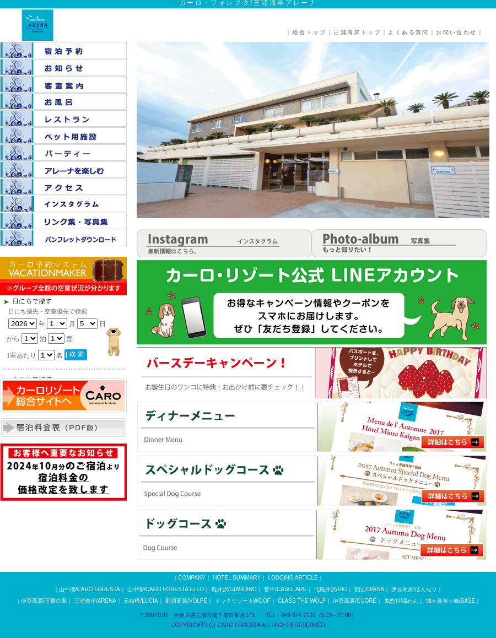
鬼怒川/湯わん (401, 601)
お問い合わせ (456, 32)
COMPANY (192, 578)
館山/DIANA (369, 589)
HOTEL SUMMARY (237, 578)
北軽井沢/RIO (331, 589)
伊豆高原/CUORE (354, 601)
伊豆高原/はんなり (414, 589)
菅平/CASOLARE (285, 589)
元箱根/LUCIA (140, 601)
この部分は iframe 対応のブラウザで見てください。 (82, 336)
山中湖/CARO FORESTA (89, 589)
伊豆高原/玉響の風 (44, 601)
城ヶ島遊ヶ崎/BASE (450, 601)
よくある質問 (408, 32)
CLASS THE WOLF (302, 601)
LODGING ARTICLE (292, 578)
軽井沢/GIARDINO (234, 589)
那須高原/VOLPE (186, 601)
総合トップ (310, 32)
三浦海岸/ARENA (95, 601)
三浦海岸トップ (357, 32)
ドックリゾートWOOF (243, 601)
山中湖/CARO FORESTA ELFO (165, 589)
